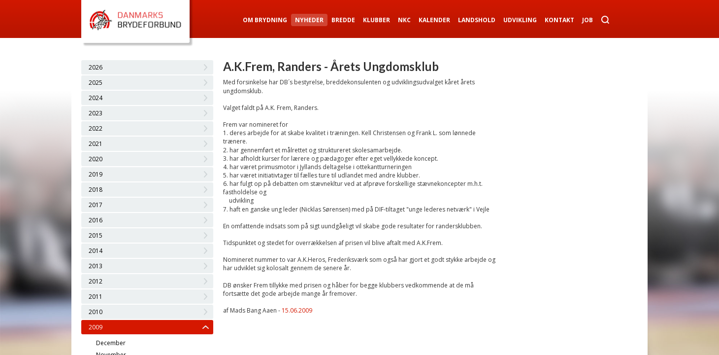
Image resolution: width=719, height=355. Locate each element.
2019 (95, 174)
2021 (95, 144)
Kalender (434, 20)
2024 (95, 98)
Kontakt (559, 20)
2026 (95, 67)
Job (587, 20)
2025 (95, 82)
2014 (95, 251)
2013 (95, 266)
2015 (95, 235)
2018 (95, 189)
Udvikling (520, 20)
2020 (95, 159)
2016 (95, 220)
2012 (95, 281)
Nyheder (309, 20)
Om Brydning (265, 20)
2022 (95, 128)
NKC (404, 20)
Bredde (343, 20)
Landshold (476, 20)
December (111, 343)
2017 (95, 205)
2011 (95, 296)
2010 (95, 312)
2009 (95, 327)
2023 (95, 113)
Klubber (376, 20)
